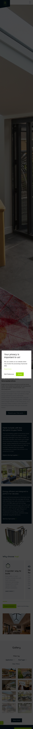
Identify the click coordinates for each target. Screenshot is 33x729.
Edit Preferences (9, 374)
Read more (7, 369)
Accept (20, 374)
